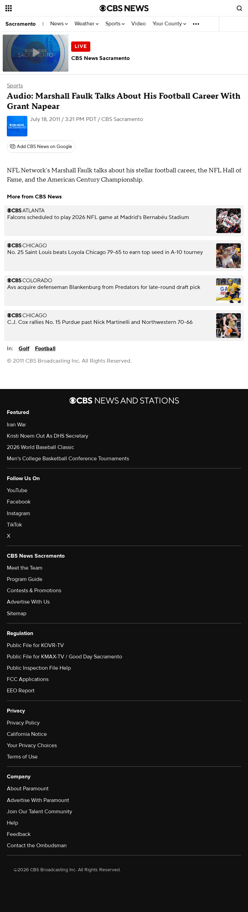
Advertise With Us (28, 602)
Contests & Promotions (34, 590)
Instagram (18, 513)
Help (12, 823)
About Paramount (28, 788)
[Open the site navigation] (44, 8)
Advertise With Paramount (38, 800)
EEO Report (21, 690)
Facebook (18, 501)
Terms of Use (22, 756)
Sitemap (16, 613)
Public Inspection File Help (39, 668)
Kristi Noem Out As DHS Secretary (47, 436)
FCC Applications (28, 679)
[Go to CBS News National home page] (124, 8)
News (59, 24)
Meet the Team (24, 568)
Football (45, 348)
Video (138, 24)
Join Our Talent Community (39, 811)
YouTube (17, 490)
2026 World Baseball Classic (40, 447)
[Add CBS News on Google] (41, 147)
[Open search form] (239, 8)
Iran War (16, 424)
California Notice (27, 734)
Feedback (18, 834)
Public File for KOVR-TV (35, 645)
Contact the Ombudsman (37, 845)
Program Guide (24, 579)
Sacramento (20, 24)
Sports (115, 24)
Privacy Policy (23, 723)
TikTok (14, 524)
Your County (169, 24)
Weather (87, 24)
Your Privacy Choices (32, 745)
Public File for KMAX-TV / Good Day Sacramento (64, 656)
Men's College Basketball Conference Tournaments (68, 458)
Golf (23, 348)
